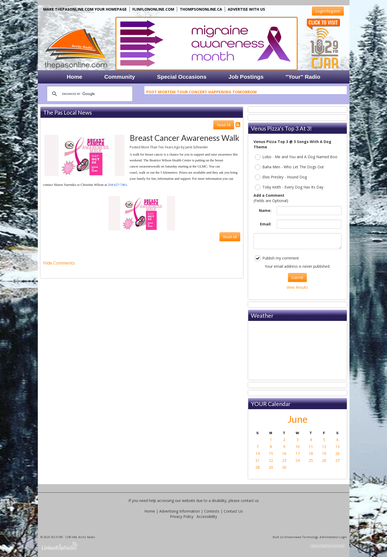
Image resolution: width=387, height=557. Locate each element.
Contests (211, 511)
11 (311, 446)
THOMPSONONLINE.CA (201, 9)
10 (297, 446)
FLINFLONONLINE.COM (153, 9)
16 (284, 453)
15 (271, 453)
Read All (224, 124)
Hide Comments (59, 263)
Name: (265, 210)
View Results (297, 287)
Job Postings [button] (246, 77)
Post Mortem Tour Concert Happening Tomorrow (201, 92)
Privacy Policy (181, 516)
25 (311, 460)
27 (337, 460)
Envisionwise (293, 537)
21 (257, 460)
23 (284, 460)
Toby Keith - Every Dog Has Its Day (289, 187)
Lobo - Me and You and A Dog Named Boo (296, 157)
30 (284, 467)
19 (324, 453)
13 (337, 446)
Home (149, 511)
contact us (250, 500)
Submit (297, 277)
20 (337, 453)
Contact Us (233, 511)
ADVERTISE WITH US (246, 9)
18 (311, 453)
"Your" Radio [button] (303, 77)
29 (271, 467)
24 (297, 460)
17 (297, 453)
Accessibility (207, 516)
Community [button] (119, 77)
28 (257, 467)
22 (271, 460)
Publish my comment (277, 258)
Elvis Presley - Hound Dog (281, 177)
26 (324, 460)
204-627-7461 (117, 185)
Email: (265, 224)
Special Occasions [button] (181, 77)
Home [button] (74, 77)
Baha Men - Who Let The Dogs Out (289, 167)
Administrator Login (333, 537)
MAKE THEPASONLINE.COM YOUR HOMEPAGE (85, 9)
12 (324, 446)
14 (257, 453)
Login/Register (327, 11)
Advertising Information (179, 511)
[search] (89, 94)
